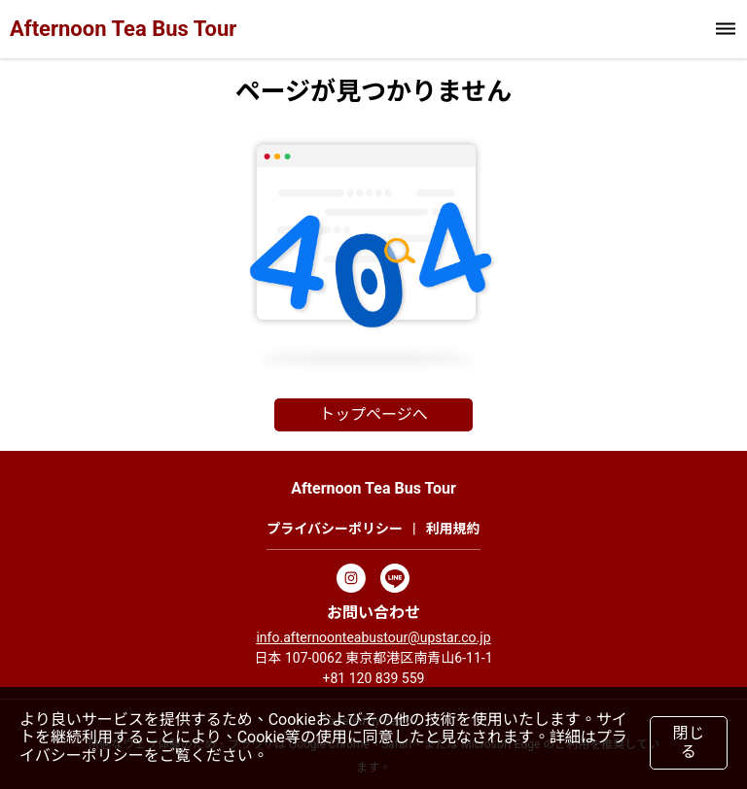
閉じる (688, 742)
